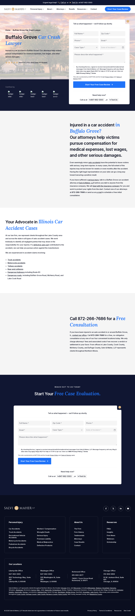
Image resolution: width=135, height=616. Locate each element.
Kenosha (113, 588)
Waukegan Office (47, 571)
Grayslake (86, 592)
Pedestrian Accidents (17, 544)
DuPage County (31, 594)
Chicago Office (109, 571)
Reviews (44, 62)
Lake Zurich (94, 592)
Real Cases (34, 62)
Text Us (113, 100)
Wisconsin (77, 588)
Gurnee (25, 592)
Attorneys (61, 9)
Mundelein (61, 592)
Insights (110, 532)
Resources (82, 9)
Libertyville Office (16, 571)
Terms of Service (66, 455)
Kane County (62, 594)
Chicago (63, 588)
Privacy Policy (109, 77)
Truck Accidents (15, 532)
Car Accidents (14, 529)
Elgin (38, 590)
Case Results (79, 542)
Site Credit (127, 610)
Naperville (48, 590)
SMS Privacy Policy (83, 73)
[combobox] (86, 47)
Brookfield (105, 588)
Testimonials (79, 535)
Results (72, 9)
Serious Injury (42, 535)
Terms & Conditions (105, 610)
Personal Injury (37, 9)
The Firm (77, 529)
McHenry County (51, 594)
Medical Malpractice (45, 542)
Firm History (79, 532)
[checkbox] (74, 67)
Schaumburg (56, 590)
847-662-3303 (96, 100)
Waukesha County (96, 594)
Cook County (21, 594)
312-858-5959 (109, 574)
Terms (93, 73)
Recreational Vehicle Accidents (17, 536)
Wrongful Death (43, 532)
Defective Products (44, 545)
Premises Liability (44, 539)
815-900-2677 (77, 575)
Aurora (33, 590)
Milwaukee (91, 588)
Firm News (111, 535)
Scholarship (111, 542)
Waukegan (19, 590)
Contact (94, 9)
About (50, 9)
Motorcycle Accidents (17, 541)
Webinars (110, 539)
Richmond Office (78, 572)
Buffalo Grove (70, 592)
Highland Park (42, 592)
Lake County (41, 594)
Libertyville (18, 592)
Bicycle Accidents (16, 547)
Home (7, 30)
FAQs (109, 529)
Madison (99, 588)
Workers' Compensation (46, 529)
